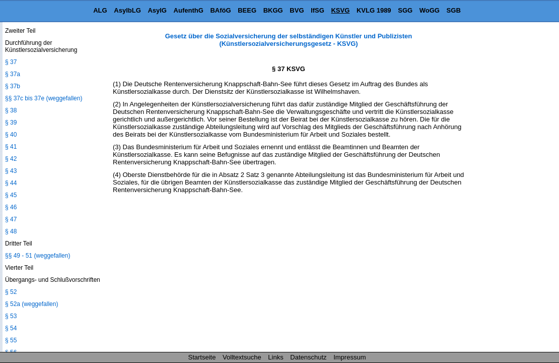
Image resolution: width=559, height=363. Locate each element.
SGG (405, 10)
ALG (100, 10)
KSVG (340, 10)
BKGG (273, 10)
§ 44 (11, 183)
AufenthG (188, 10)
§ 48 (11, 231)
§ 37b (12, 86)
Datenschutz (308, 357)
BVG (297, 10)
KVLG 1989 (374, 10)
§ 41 (11, 146)
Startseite (202, 357)
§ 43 (11, 170)
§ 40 (11, 134)
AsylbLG (127, 10)
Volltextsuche (242, 357)
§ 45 (11, 195)
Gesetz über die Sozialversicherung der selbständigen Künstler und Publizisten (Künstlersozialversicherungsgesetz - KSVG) (288, 39)
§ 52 (11, 291)
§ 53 (11, 316)
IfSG (317, 10)
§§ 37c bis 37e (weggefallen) (43, 98)
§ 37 (11, 62)
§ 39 (11, 122)
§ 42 (11, 158)
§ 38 (11, 110)
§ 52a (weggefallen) (31, 304)
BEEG (247, 10)
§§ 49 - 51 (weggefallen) (37, 255)
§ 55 (11, 340)
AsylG (157, 10)
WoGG (430, 10)
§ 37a (12, 74)
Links (275, 357)
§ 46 (11, 207)
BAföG (220, 10)
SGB (454, 10)
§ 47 (11, 219)
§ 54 (11, 328)
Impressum (349, 357)
